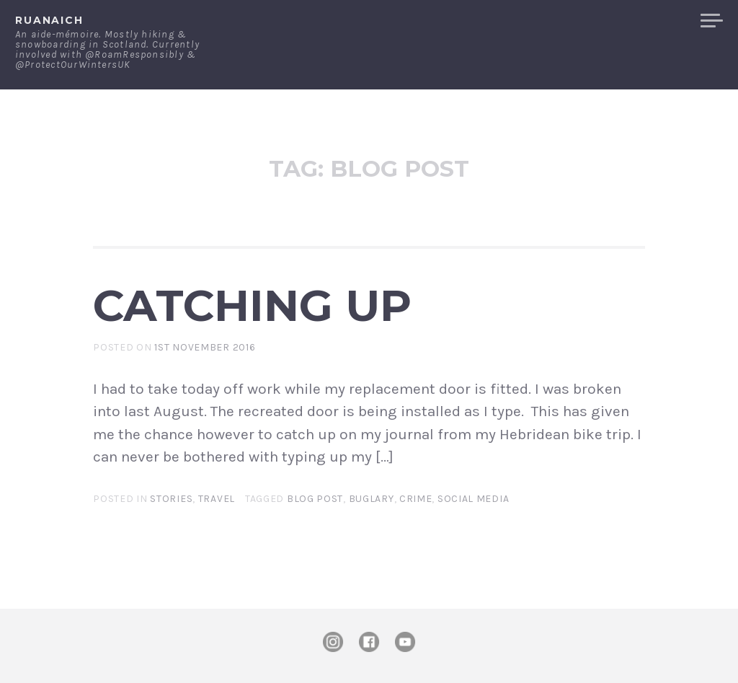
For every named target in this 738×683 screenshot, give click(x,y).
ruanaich (49, 20)
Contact (540, 21)
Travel (216, 499)
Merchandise (635, 21)
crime (415, 499)
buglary (371, 499)
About (471, 21)
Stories (171, 499)
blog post (315, 499)
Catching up (252, 305)
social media (473, 499)
